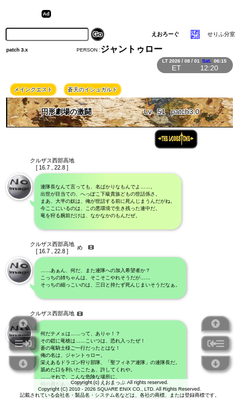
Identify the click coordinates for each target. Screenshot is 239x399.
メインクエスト (33, 89)
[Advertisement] (139, 14)
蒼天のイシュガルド (93, 89)
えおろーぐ (165, 34)
